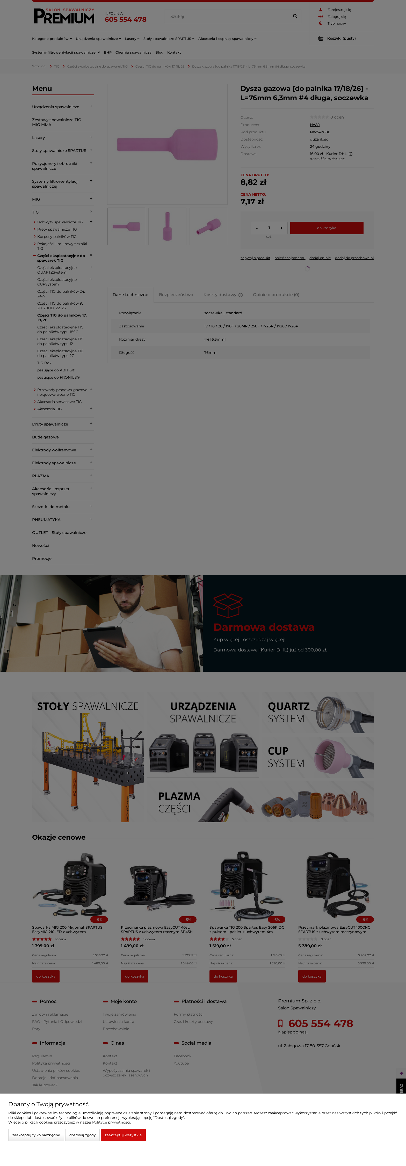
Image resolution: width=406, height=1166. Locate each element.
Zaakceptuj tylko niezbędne (36, 1135)
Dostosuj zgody (82, 1135)
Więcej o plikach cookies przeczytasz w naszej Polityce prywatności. (69, 1122)
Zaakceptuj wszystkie (123, 1135)
